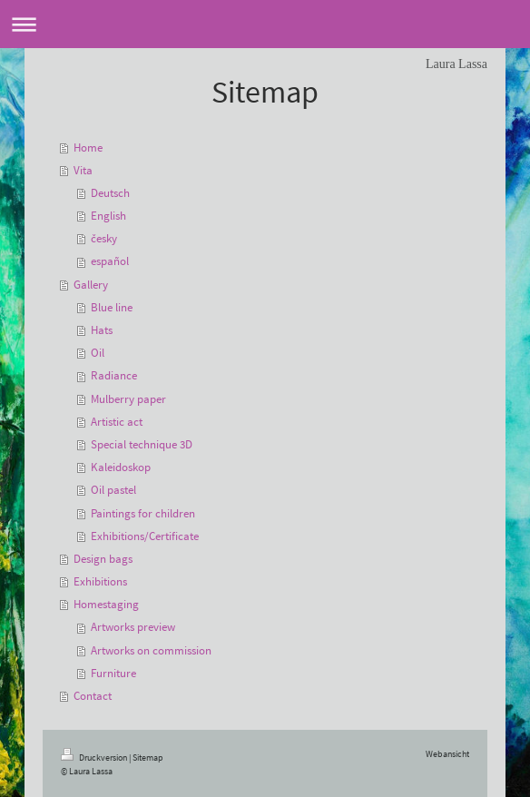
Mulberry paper (128, 399)
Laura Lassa (456, 64)
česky (104, 238)
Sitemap (147, 757)
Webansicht (447, 754)
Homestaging (106, 604)
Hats (102, 330)
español (110, 261)
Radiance (114, 375)
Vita (83, 170)
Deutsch (110, 193)
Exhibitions (100, 581)
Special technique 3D (141, 444)
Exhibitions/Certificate (145, 536)
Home (88, 147)
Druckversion (95, 757)
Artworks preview (133, 627)
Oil (97, 352)
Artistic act (116, 421)
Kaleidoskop (121, 467)
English (108, 215)
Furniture (113, 673)
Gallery (91, 284)
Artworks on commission (151, 650)
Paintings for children (143, 513)
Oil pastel (113, 490)
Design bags (103, 559)
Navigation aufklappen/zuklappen (265, 24)
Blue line (111, 307)
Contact (93, 696)
